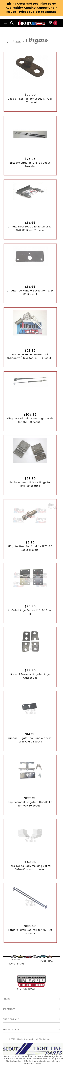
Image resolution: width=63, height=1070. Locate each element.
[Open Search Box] (12, 23)
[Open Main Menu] (6, 23)
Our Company (11, 1019)
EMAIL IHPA (46, 961)
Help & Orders (11, 1029)
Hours (6, 999)
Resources (9, 1009)
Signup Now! (31, 983)
